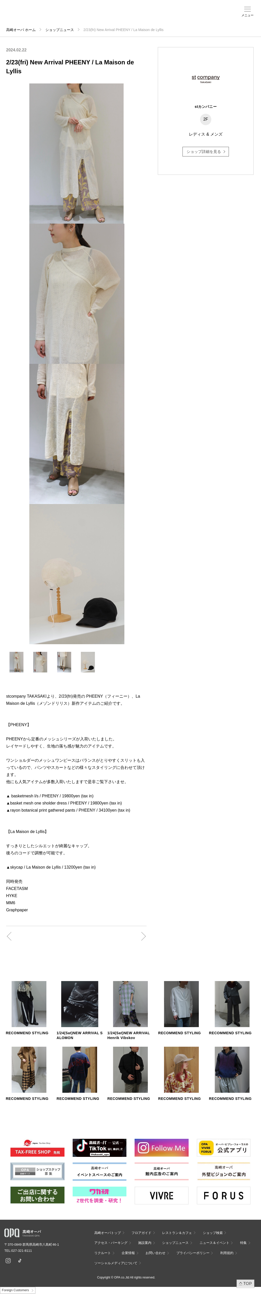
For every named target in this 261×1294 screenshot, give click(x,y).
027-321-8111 (23, 1251)
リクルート (102, 1253)
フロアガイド (66, 15)
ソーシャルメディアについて (115, 1263)
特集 (243, 1243)
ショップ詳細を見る (204, 151)
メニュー (247, 15)
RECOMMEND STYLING (27, 1033)
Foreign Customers (15, 1290)
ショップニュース (59, 30)
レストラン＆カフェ (177, 1233)
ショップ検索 (79, 15)
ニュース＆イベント (117, 17)
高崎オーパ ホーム (21, 30)
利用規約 (226, 1253)
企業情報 (128, 1253)
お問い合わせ (155, 1253)
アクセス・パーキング (91, 17)
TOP (247, 1283)
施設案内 (103, 15)
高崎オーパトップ (107, 1233)
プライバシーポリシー (193, 1253)
